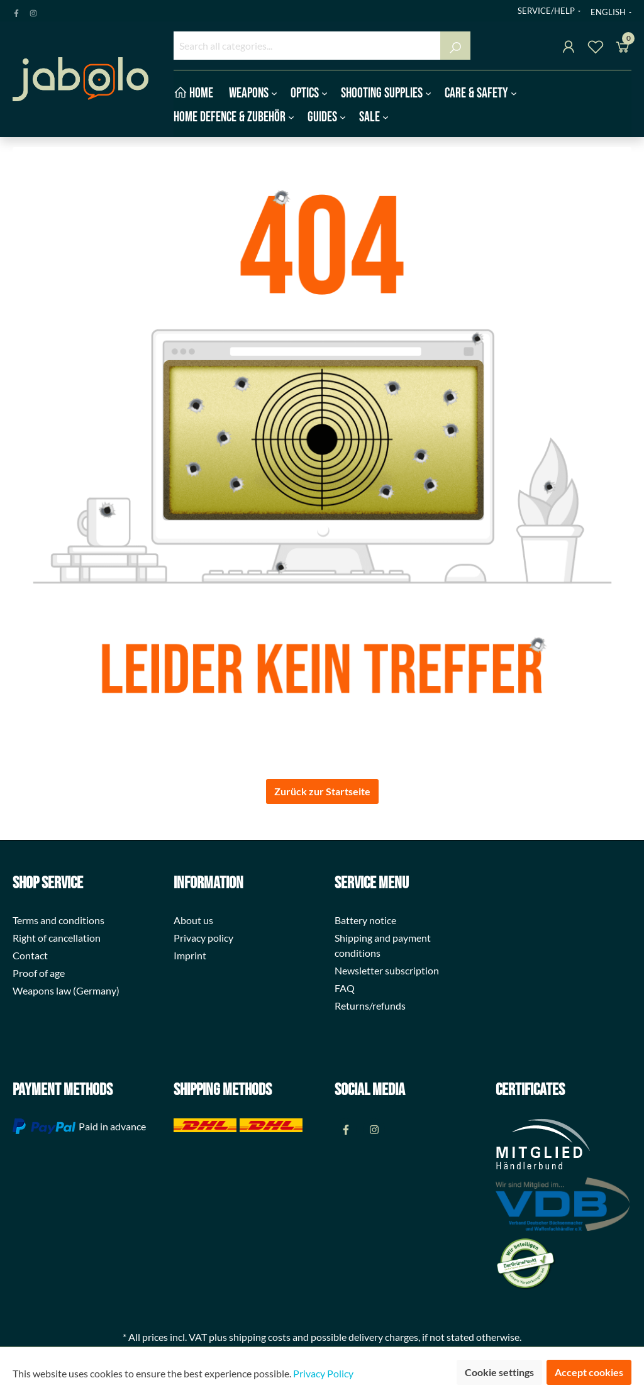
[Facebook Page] (16, 10)
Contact (30, 955)
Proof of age (39, 973)
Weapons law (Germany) (66, 990)
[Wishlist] (595, 49)
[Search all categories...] (307, 45)
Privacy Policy (323, 1373)
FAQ (345, 988)
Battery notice (365, 920)
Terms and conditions (58, 920)
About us (193, 920)
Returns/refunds (370, 1005)
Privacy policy (203, 938)
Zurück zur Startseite (322, 791)
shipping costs (260, 1337)
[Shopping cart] (622, 49)
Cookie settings (499, 1372)
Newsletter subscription (387, 970)
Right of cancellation (57, 938)
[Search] (455, 45)
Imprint (190, 955)
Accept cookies (589, 1372)
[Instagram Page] (33, 10)
